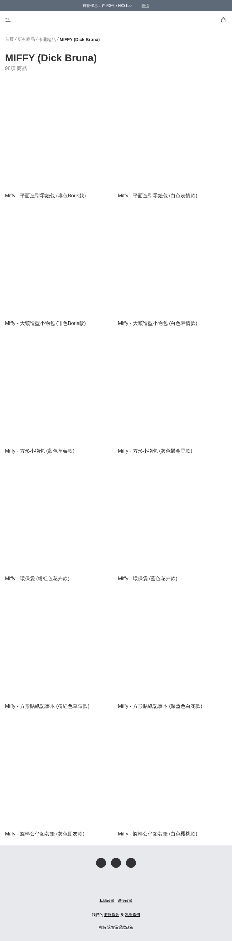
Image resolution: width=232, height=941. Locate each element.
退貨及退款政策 (120, 927)
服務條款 (111, 915)
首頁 (9, 39)
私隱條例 (132, 915)
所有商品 (26, 39)
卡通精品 (47, 39)
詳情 (145, 5)
